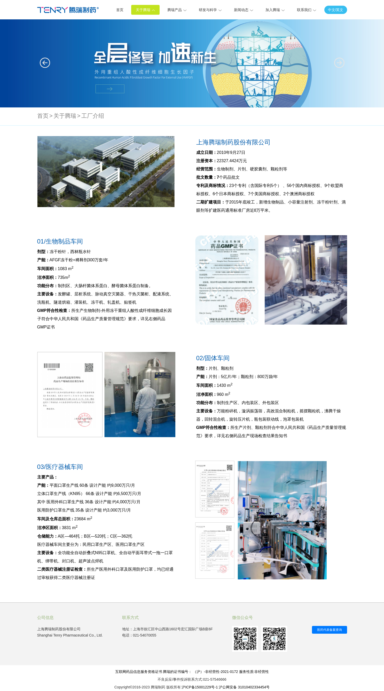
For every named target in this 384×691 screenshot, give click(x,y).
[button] (339, 63)
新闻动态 (243, 10)
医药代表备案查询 (329, 630)
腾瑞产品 (176, 10)
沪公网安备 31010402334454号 (244, 687)
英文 (339, 10)
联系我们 (306, 10)
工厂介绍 (92, 116)
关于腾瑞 (145, 10)
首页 (119, 10)
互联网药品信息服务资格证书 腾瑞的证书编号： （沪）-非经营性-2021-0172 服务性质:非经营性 (192, 672)
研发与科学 (210, 10)
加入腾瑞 (275, 10)
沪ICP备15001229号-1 (200, 687)
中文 (331, 10)
